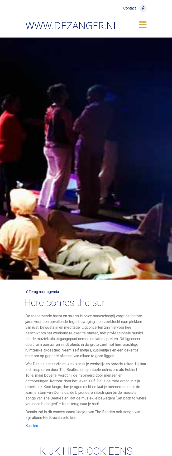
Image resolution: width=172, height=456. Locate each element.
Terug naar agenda (42, 292)
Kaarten (31, 425)
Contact (129, 8)
